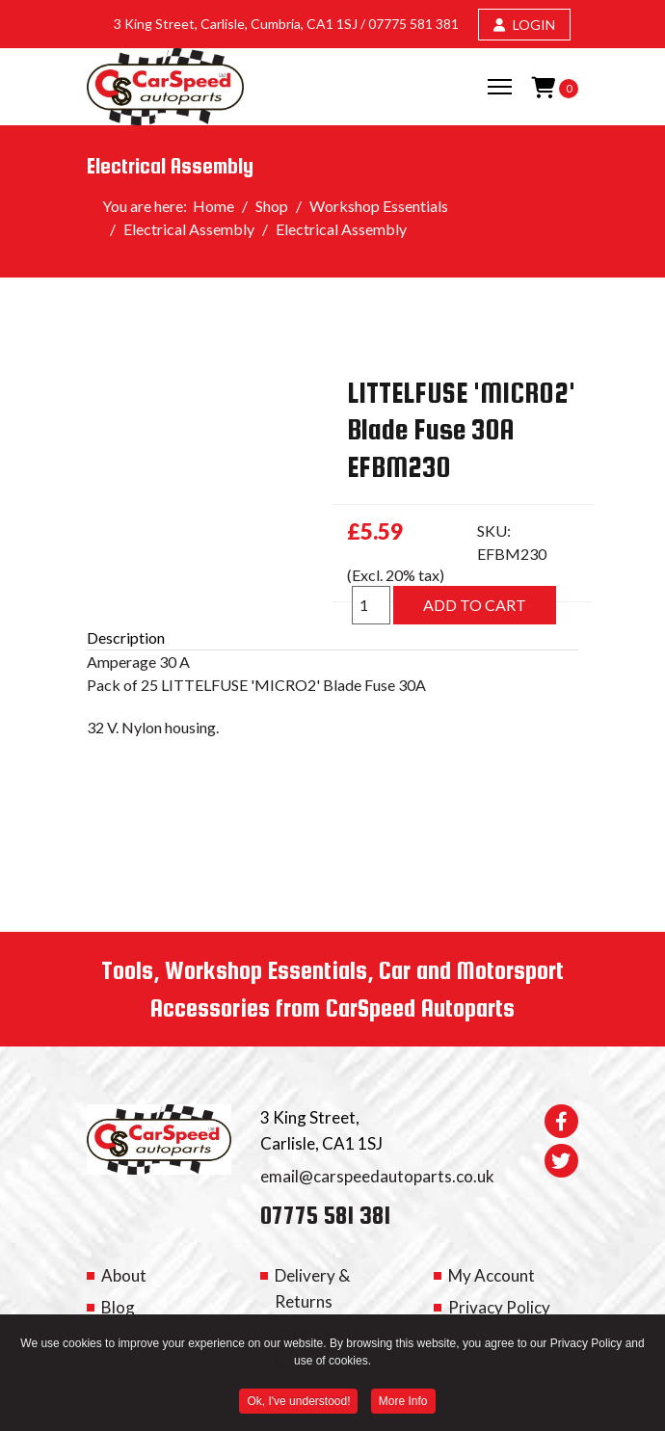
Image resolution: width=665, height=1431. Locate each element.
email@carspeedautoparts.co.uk (377, 1176)
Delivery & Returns (312, 1288)
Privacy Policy (499, 1307)
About (123, 1275)
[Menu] (500, 87)
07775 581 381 (413, 23)
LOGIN (524, 24)
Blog (118, 1307)
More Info (403, 1404)
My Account (491, 1275)
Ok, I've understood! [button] (298, 1404)
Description (126, 637)
